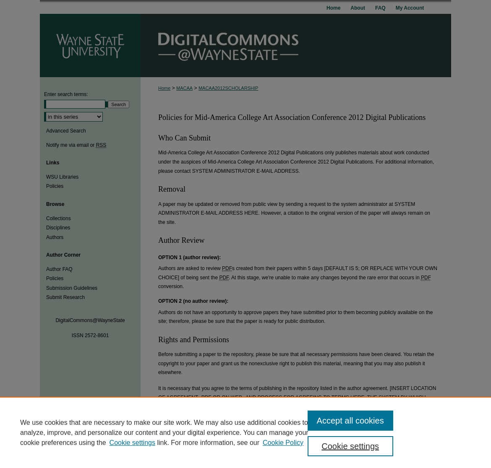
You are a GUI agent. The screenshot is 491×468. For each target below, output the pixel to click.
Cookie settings (132, 442)
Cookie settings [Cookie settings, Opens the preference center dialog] (350, 446)
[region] (245, 432)
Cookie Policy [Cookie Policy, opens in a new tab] (283, 442)
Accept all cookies (350, 420)
